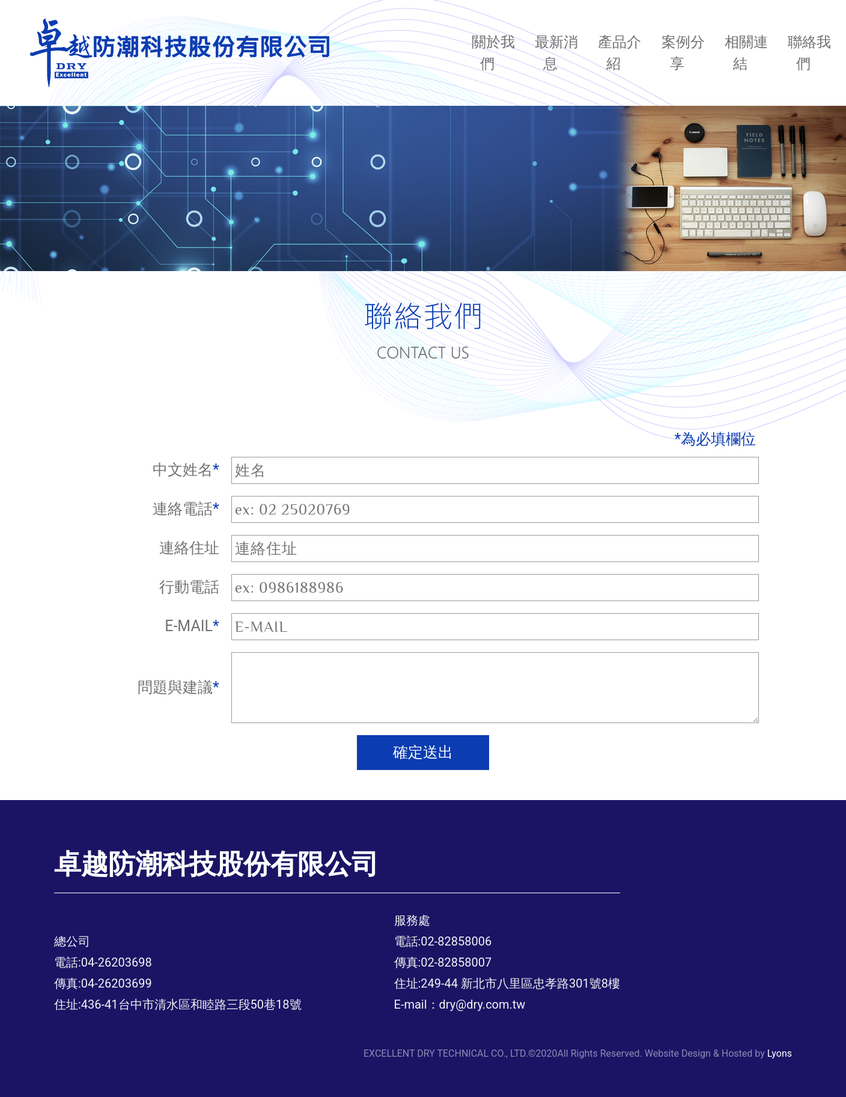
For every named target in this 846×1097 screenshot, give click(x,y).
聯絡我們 (809, 53)
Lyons (779, 1053)
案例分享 (683, 53)
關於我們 (493, 53)
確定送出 (423, 752)
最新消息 (556, 53)
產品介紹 (619, 53)
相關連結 (746, 53)
